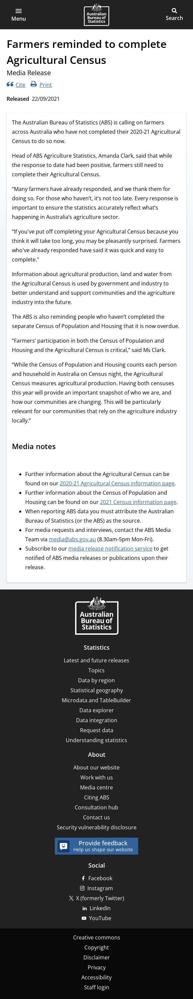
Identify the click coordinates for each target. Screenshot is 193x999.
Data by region (96, 680)
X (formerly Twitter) (100, 898)
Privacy (97, 967)
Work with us (96, 777)
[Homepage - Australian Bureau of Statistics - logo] (96, 14)
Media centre (96, 787)
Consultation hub (96, 807)
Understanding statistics (96, 740)
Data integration (96, 720)
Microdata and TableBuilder (96, 700)
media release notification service (110, 548)
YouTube (100, 918)
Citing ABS (96, 797)
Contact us (96, 817)
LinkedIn (100, 908)
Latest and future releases (96, 660)
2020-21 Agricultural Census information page (117, 483)
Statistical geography (96, 690)
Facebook (100, 878)
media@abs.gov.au (72, 539)
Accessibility (96, 977)
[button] (19, 14)
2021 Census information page (138, 502)
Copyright (96, 947)
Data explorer (96, 710)
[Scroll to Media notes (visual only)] (62, 447)
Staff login (96, 987)
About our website (96, 767)
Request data (96, 730)
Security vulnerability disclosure (97, 827)
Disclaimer (96, 957)
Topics (96, 670)
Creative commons (96, 937)
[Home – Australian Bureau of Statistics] (97, 616)
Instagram (100, 888)
